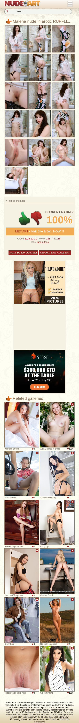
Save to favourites (23, 252)
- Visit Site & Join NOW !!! (39, 231)
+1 (24, 218)
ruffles (45, 242)
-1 (36, 218)
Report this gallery (55, 252)
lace (39, 242)
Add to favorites (37, 406)
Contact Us (39, 722)
